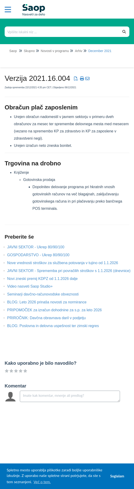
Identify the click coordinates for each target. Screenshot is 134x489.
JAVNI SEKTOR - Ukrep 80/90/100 (39, 247)
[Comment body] (70, 396)
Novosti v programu (55, 51)
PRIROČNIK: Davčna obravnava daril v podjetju (50, 318)
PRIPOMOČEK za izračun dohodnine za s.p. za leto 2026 (58, 310)
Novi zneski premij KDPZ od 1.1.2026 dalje (46, 279)
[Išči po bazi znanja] (62, 31)
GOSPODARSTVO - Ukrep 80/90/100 (42, 255)
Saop (13, 51)
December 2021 (100, 51)
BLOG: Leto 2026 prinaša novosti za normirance (50, 302)
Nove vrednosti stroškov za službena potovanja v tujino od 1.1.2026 (66, 263)
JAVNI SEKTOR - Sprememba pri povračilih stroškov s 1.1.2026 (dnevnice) (72, 271)
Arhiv (78, 51)
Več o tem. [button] (42, 481)
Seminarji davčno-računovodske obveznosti (47, 294)
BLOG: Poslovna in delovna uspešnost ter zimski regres (56, 326)
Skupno (29, 51)
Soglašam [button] (117, 476)
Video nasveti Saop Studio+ (33, 286)
